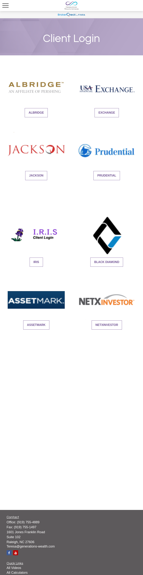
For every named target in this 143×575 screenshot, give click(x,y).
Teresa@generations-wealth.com (31, 546)
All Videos (14, 568)
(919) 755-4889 (28, 522)
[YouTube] (15, 552)
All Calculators (17, 572)
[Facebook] (9, 552)
